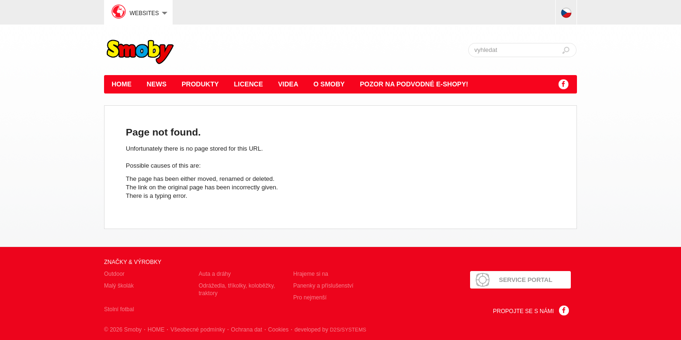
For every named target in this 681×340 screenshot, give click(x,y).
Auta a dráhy (215, 274)
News (156, 84)
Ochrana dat (246, 329)
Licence (248, 84)
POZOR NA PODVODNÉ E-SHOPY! (414, 84)
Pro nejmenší (310, 297)
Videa (288, 84)
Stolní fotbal (119, 309)
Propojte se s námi (523, 311)
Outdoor (114, 274)
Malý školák (119, 285)
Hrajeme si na (310, 274)
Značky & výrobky (132, 262)
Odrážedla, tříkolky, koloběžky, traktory (237, 289)
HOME (121, 84)
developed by (331, 329)
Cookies (278, 329)
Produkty (200, 84)
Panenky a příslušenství (323, 285)
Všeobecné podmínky (197, 329)
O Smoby (329, 84)
